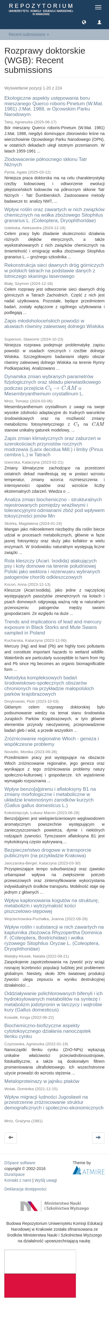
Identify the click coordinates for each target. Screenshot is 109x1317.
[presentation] (61, 388)
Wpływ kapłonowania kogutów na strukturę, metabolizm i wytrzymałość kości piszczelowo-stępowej (51, 906)
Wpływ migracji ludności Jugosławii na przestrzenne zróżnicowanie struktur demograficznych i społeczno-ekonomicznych (53, 1102)
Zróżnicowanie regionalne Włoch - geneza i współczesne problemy (51, 741)
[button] (84, 22)
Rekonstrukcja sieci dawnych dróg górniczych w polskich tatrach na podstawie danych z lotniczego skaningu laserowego (54, 270)
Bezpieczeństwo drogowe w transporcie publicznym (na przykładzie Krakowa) (47, 852)
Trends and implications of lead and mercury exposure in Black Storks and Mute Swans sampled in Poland (52, 627)
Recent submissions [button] (29, 34)
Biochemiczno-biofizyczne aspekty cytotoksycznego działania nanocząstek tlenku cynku (47, 1031)
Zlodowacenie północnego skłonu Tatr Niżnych (45, 162)
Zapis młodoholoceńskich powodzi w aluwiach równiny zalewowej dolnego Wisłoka (54, 323)
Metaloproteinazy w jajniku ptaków (41, 1081)
